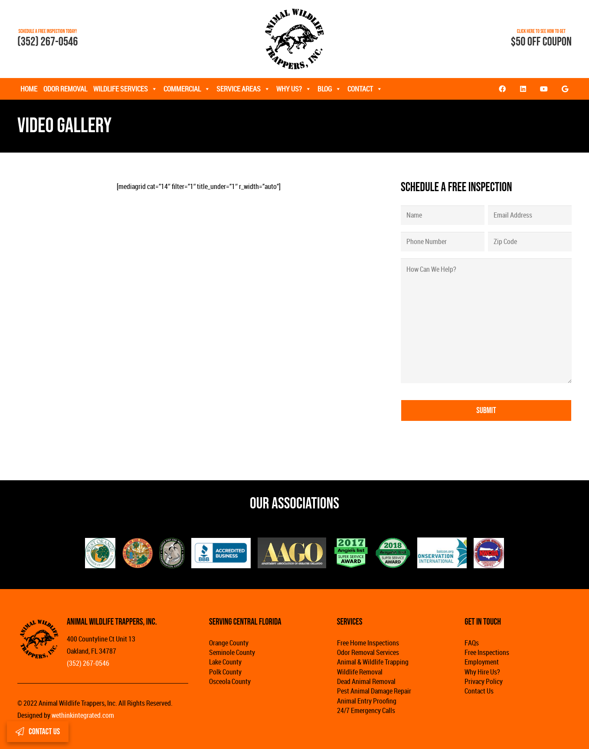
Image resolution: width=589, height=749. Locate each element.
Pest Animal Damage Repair (374, 691)
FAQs (472, 643)
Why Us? (293, 89)
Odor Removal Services (368, 652)
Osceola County (230, 681)
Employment (482, 662)
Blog (329, 89)
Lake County (225, 662)
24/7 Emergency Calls (366, 710)
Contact (365, 89)
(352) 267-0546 (47, 42)
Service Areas (243, 89)
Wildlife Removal (360, 672)
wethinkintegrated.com (83, 715)
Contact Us (479, 691)
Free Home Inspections (368, 643)
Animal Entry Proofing (366, 701)
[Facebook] (502, 89)
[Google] (565, 89)
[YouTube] (544, 89)
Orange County (229, 643)
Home (28, 89)
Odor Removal (65, 89)
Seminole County (232, 652)
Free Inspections (487, 652)
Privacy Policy (484, 681)
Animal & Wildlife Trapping (373, 662)
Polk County (225, 672)
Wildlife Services (125, 89)
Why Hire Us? (482, 672)
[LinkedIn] (523, 89)
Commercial (187, 89)
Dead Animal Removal (366, 681)
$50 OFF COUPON (541, 42)
